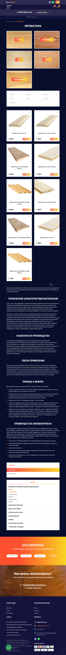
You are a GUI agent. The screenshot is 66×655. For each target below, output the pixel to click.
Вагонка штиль (13, 473)
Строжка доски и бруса (12, 632)
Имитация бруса (12, 499)
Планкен (10, 501)
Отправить (54, 556)
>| (58, 284)
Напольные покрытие (33, 505)
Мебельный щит (33, 516)
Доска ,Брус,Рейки (33, 509)
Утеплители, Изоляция (33, 527)
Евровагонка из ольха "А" (47, 237)
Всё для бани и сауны (33, 512)
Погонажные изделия (33, 523)
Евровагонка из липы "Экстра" (47, 133)
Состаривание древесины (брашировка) (17, 622)
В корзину (27, 139)
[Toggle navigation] (57, 2)
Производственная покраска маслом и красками (19, 624)
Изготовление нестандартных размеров (17, 629)
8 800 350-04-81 (25, 12)
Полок (35, 608)
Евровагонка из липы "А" (19, 133)
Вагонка (11, 465)
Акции (8, 610)
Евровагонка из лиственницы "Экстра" (19, 167)
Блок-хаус (11, 497)
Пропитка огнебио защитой (14, 635)
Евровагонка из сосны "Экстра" (47, 202)
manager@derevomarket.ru (33, 585)
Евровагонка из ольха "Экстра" (47, 166)
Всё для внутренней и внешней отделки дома (33, 487)
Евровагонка (12, 470)
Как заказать (10, 613)
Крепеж (33, 520)
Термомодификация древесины (14, 627)
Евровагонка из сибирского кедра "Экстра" (19, 203)
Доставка (9, 608)
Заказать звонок (42, 12)
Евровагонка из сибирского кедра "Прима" (19, 272)
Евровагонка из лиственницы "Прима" (19, 237)
